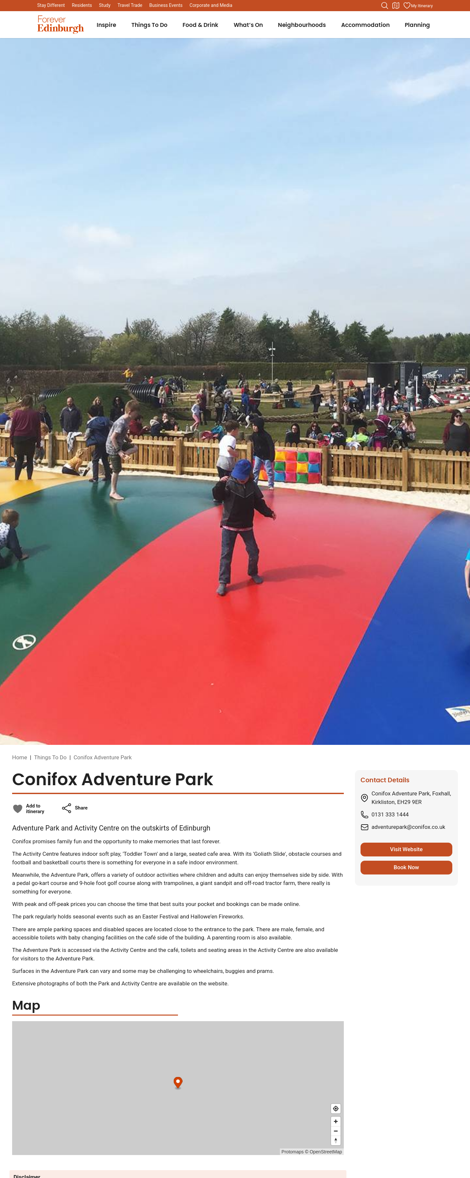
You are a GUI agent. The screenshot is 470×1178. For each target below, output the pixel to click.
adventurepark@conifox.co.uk (408, 827)
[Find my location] (336, 1108)
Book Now (406, 867)
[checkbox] (28, 809)
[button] (74, 808)
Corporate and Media (210, 5)
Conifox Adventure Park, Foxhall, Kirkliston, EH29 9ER (411, 797)
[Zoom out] (336, 1131)
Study (104, 5)
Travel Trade (129, 5)
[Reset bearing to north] (336, 1140)
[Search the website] (385, 5)
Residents (82, 5)
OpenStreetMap (326, 1151)
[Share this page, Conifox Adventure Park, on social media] (74, 808)
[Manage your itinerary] (418, 5)
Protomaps (293, 1151)
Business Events (166, 5)
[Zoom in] (336, 1121)
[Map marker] (178, 1083)
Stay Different (51, 5)
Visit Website (406, 849)
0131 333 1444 (390, 814)
